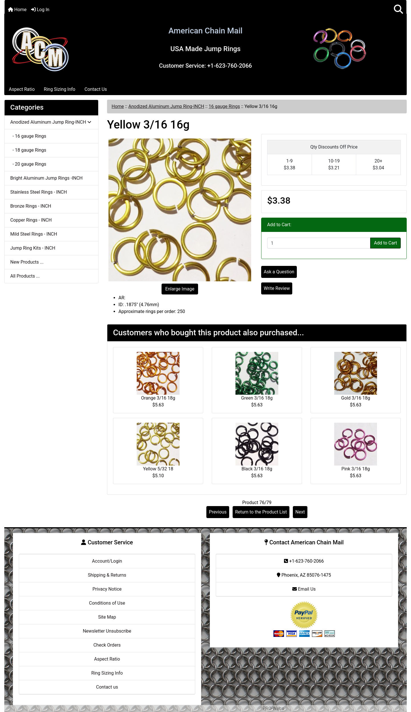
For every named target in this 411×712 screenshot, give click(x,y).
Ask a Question (279, 271)
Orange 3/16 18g (158, 398)
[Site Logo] (40, 48)
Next (300, 512)
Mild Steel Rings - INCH (33, 234)
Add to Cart (385, 243)
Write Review (277, 288)
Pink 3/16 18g (355, 469)
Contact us (107, 687)
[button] (398, 9)
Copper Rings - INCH (31, 220)
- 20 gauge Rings (28, 164)
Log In (40, 9)
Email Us (304, 589)
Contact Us (95, 89)
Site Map (107, 617)
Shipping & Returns (107, 575)
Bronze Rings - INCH (30, 206)
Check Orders (107, 645)
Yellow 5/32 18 (158, 469)
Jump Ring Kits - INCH (32, 248)
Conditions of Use (107, 603)
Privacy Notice (107, 589)
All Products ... (25, 276)
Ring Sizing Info (59, 89)
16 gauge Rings (224, 106)
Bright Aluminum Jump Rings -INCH (46, 178)
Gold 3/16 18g (355, 398)
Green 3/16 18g (257, 398)
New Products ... (27, 262)
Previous (218, 512)
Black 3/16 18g (256, 469)
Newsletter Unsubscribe (107, 631)
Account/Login (107, 561)
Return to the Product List (261, 512)
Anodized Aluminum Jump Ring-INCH (166, 106)
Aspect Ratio (22, 89)
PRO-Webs (273, 708)
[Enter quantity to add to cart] (318, 243)
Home (17, 9)
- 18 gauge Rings (28, 150)
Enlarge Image (179, 289)
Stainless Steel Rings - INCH (38, 192)
